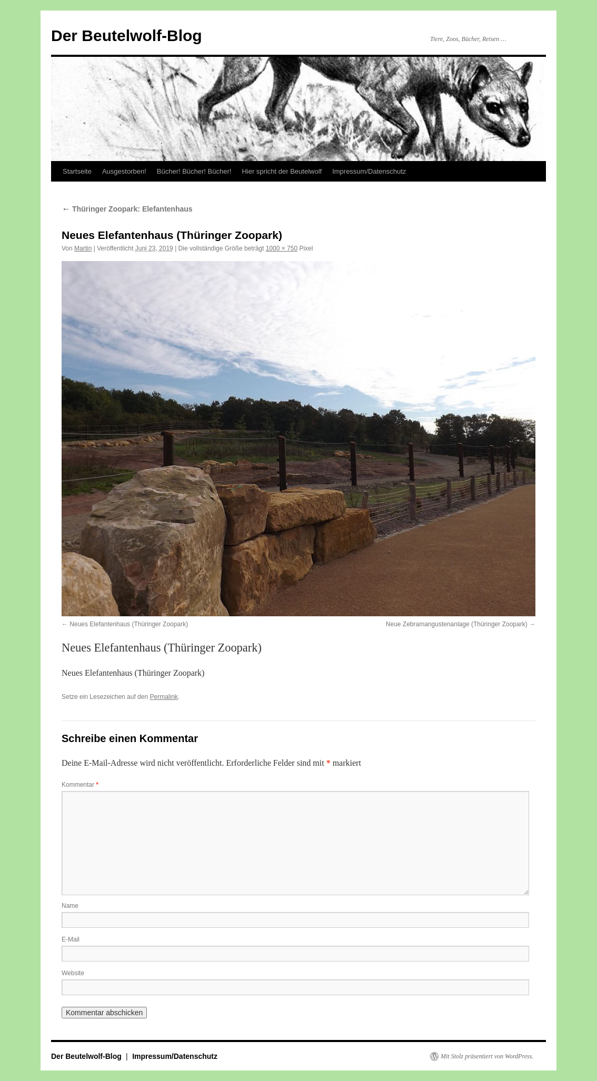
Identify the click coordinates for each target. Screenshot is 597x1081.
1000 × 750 (281, 248)
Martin (83, 248)
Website (73, 973)
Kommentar (80, 784)
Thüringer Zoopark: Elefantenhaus (127, 209)
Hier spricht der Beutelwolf (282, 171)
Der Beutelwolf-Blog (126, 35)
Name (70, 905)
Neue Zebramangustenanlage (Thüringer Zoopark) (457, 624)
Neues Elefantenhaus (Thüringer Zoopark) (128, 624)
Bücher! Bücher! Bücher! (194, 171)
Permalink (163, 696)
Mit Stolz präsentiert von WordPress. (487, 1056)
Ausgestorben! (124, 171)
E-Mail (70, 939)
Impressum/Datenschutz (369, 171)
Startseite (77, 171)
